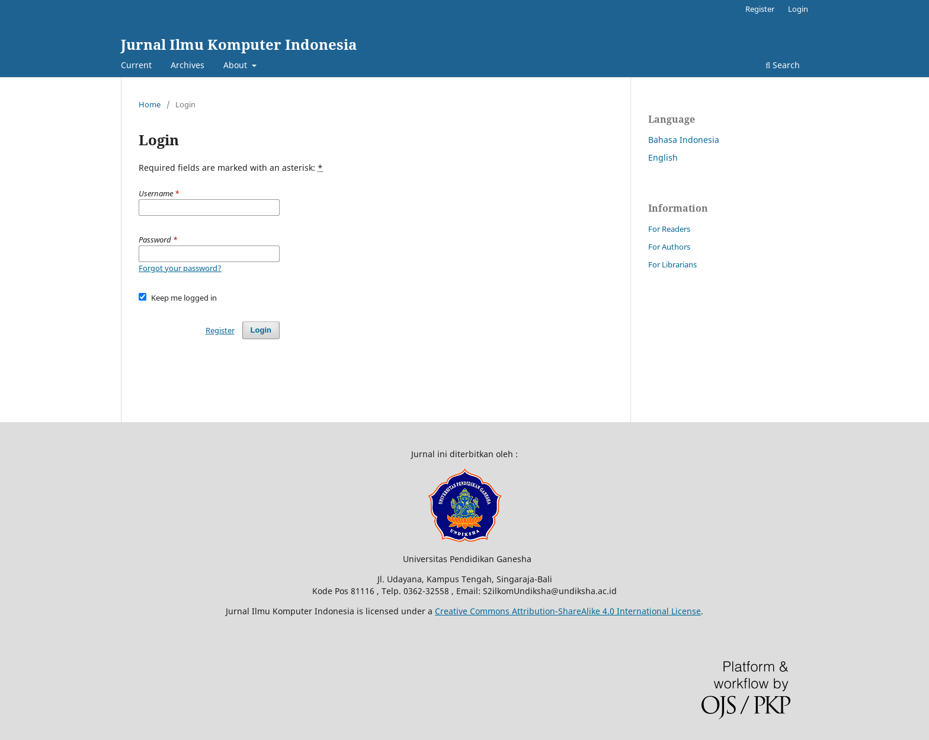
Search (782, 65)
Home (150, 104)
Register (759, 9)
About (236, 65)
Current (136, 65)
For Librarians (672, 264)
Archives (187, 65)
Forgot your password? (180, 268)
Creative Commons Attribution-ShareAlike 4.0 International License (568, 611)
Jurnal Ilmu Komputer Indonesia (239, 44)
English (663, 157)
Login (798, 9)
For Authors (669, 246)
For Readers (669, 229)
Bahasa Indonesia (683, 139)
